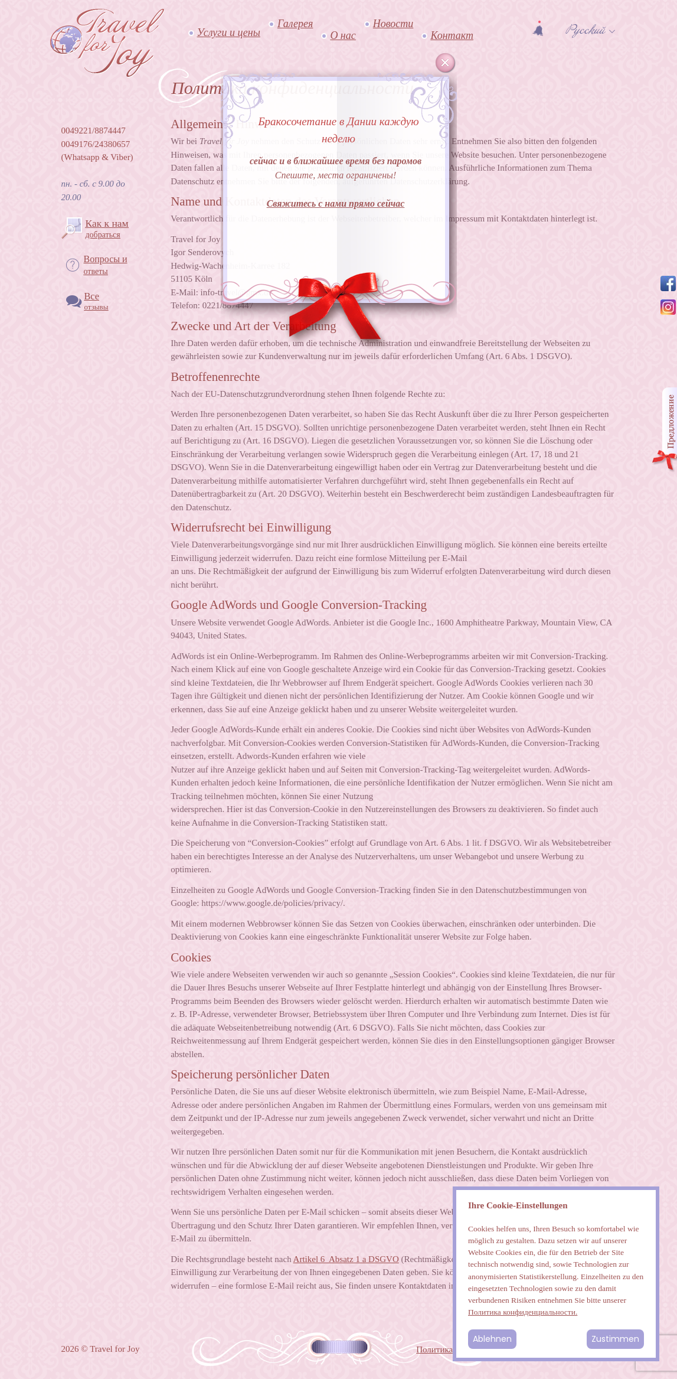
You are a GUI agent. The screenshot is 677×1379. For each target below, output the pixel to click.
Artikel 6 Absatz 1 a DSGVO (346, 1259)
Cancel (446, 63)
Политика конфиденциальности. (522, 1312)
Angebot (664, 430)
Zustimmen (615, 1339)
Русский (585, 30)
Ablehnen (492, 1339)
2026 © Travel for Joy (100, 1349)
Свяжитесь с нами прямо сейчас (336, 203)
